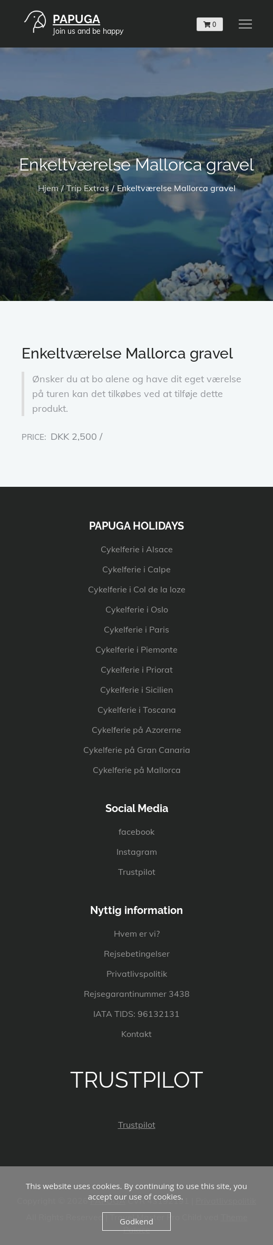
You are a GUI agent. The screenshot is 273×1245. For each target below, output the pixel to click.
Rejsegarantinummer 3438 (137, 993)
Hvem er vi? (137, 933)
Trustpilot (136, 871)
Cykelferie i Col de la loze (137, 589)
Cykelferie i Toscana (136, 709)
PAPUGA (76, 19)
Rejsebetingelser (137, 953)
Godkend (136, 1221)
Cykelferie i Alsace (137, 549)
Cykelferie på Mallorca (137, 770)
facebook (136, 831)
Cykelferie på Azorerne (136, 729)
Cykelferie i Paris (136, 629)
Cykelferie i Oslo (136, 609)
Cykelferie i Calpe (136, 569)
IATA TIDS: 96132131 (136, 1013)
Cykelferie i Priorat (137, 669)
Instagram (136, 851)
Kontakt (136, 1034)
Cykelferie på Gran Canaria (136, 749)
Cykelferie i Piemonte (136, 649)
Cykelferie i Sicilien (136, 689)
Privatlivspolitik (136, 973)
